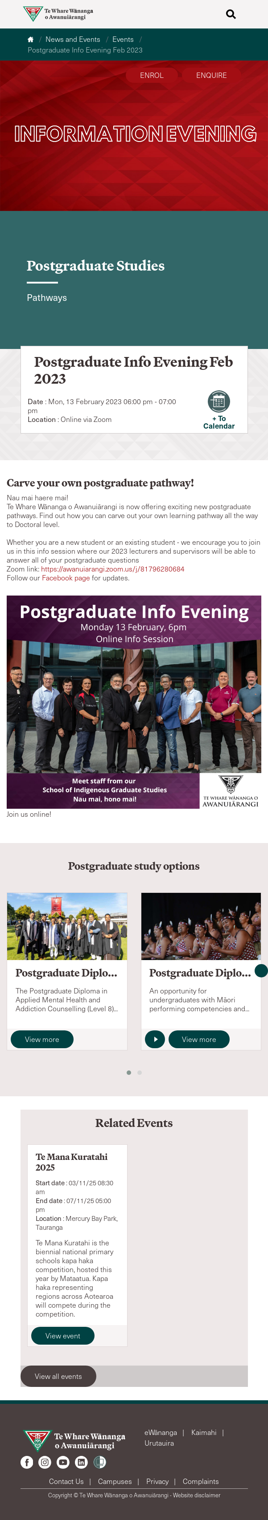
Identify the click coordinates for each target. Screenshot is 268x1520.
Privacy (158, 1481)
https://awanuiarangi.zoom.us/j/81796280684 (113, 568)
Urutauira (159, 1442)
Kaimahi (205, 1432)
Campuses (116, 1481)
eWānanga (161, 1432)
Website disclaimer (196, 1495)
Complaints (201, 1481)
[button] (129, 1072)
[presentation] (261, 970)
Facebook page (66, 577)
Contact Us (67, 1481)
